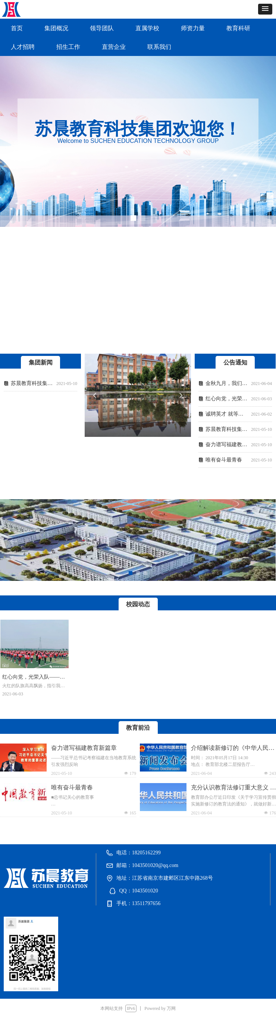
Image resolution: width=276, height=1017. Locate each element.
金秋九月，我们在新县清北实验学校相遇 (227, 383)
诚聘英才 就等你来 (227, 414)
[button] (265, 9)
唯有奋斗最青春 (224, 460)
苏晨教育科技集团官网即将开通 (32, 383)
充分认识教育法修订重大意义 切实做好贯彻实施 (233, 788)
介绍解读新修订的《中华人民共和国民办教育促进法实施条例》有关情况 (233, 748)
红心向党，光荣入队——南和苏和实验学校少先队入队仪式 (227, 398)
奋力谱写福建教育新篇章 (227, 444)
